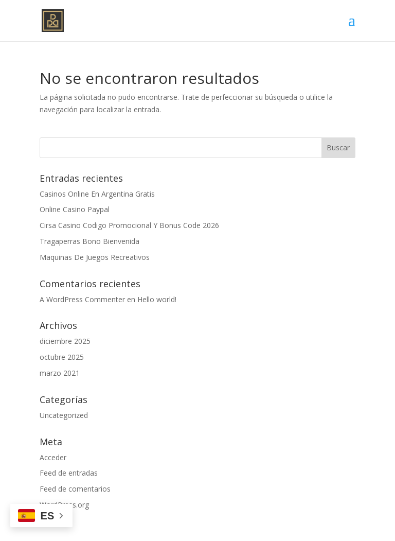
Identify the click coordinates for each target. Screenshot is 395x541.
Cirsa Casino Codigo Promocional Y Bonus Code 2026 (129, 225)
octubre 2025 (62, 357)
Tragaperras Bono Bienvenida (89, 241)
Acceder (53, 457)
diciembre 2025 (65, 341)
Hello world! (156, 299)
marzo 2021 (60, 373)
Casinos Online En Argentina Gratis (97, 194)
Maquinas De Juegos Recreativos (95, 257)
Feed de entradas (69, 473)
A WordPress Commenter (82, 299)
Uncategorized (64, 415)
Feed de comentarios (75, 489)
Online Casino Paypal (75, 209)
